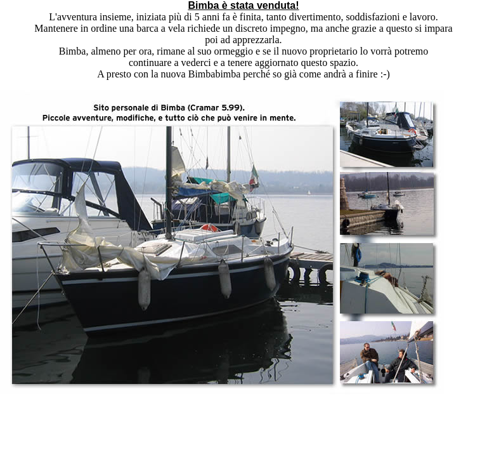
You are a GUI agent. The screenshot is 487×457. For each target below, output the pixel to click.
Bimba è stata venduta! (243, 5)
